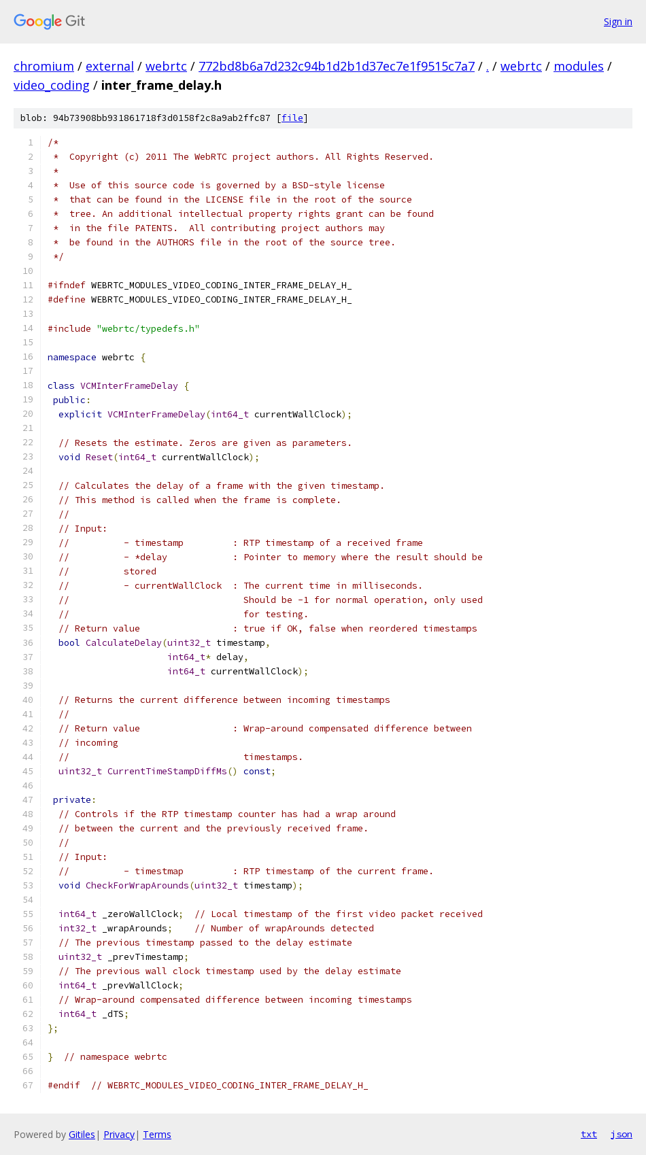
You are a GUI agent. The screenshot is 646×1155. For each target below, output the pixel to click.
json (621, 1134)
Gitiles (82, 1134)
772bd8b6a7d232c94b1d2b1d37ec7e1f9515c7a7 (337, 66)
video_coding (52, 85)
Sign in (618, 21)
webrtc (166, 66)
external (110, 66)
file (292, 118)
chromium (44, 66)
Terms (157, 1134)
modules (579, 66)
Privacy (119, 1134)
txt (589, 1134)
